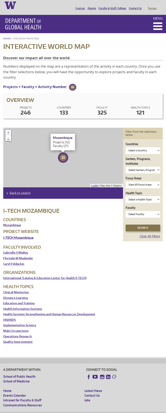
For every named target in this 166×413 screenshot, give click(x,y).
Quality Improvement (18, 336)
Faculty (131, 202)
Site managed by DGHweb (104, 409)
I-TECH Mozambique (18, 232)
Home (7, 32)
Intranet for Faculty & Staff (22, 394)
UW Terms (78, 409)
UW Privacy (60, 409)
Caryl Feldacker (13, 258)
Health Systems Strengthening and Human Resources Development (49, 308)
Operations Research (17, 330)
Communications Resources (22, 399)
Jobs (87, 394)
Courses (79, 5)
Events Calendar (14, 389)
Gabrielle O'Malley (15, 247)
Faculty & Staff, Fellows (111, 5)
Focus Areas (133, 172)
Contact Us (134, 5)
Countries (132, 138)
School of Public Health (19, 371)
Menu (158, 12)
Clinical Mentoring (16, 286)
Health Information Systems (22, 303)
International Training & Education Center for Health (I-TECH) (44, 272)
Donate (152, 5)
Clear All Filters (150, 230)
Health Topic (134, 187)
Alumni (90, 5)
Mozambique (12, 219)
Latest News (93, 385)
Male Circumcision (16, 325)
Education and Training (19, 297)
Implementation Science (19, 319)
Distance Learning (15, 292)
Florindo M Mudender (18, 252)
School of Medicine (16, 375)
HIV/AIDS (9, 314)
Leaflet (94, 180)
